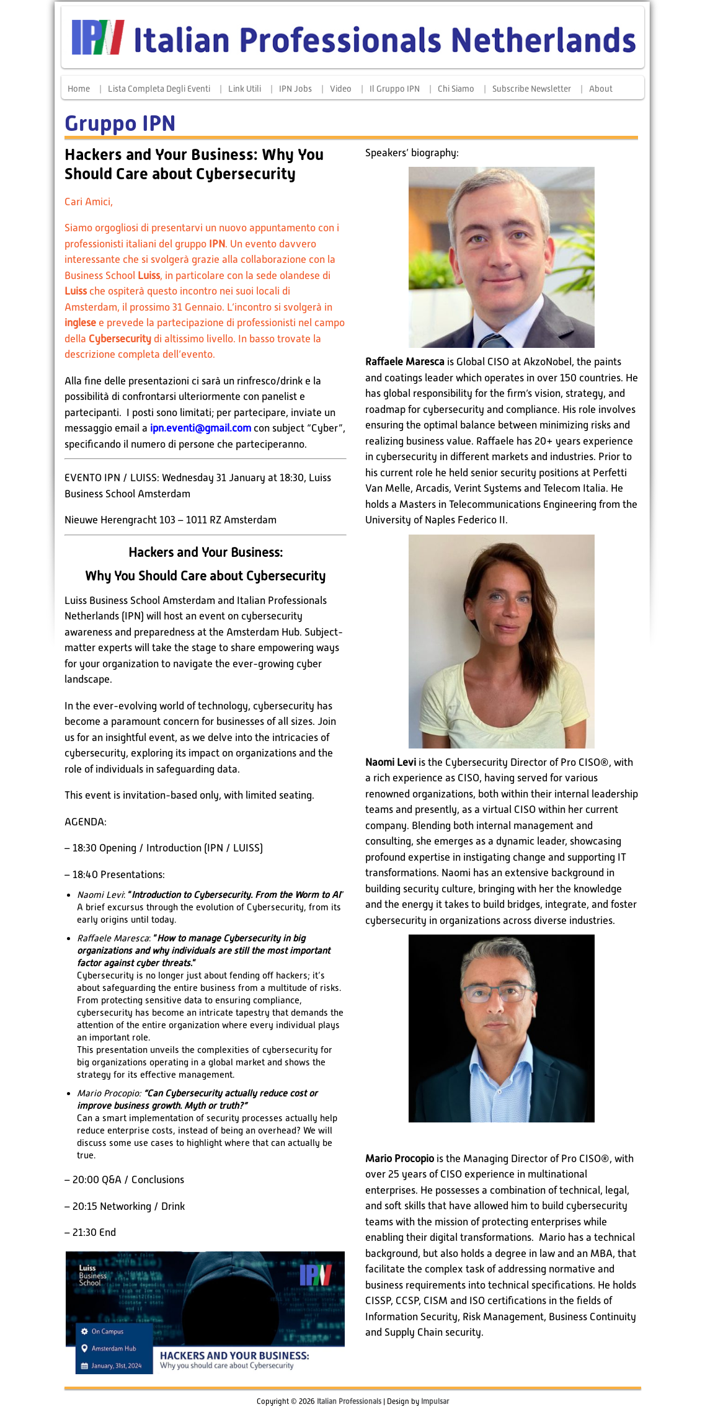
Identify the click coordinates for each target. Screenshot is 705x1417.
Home (79, 89)
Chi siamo (456, 89)
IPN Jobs (295, 89)
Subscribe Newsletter (531, 89)
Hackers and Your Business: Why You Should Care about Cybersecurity (194, 164)
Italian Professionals (349, 1401)
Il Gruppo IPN (395, 89)
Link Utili (244, 89)
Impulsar (435, 1401)
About (601, 89)
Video (341, 89)
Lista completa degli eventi (159, 89)
